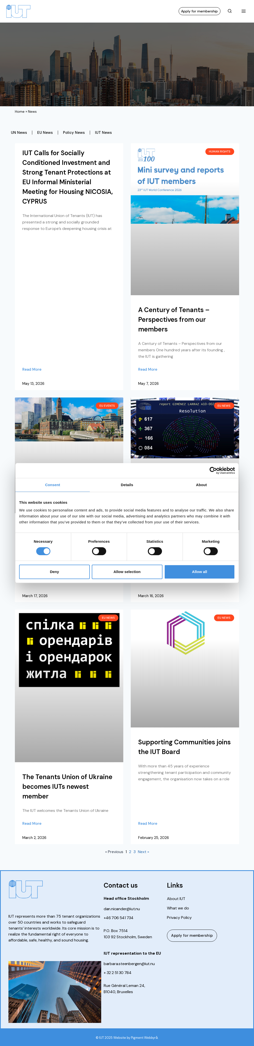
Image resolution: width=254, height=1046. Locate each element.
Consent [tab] (52, 485)
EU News (45, 132)
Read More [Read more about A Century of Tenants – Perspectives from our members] (147, 369)
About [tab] (201, 485)
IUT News (103, 132)
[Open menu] (243, 11)
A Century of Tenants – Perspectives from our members (174, 319)
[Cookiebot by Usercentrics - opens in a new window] (213, 470)
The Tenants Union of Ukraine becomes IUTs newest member (67, 786)
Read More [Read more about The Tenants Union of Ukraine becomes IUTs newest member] (31, 823)
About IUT (176, 899)
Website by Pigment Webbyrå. (136, 1038)
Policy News (74, 132)
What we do (178, 908)
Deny (54, 572)
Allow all (199, 572)
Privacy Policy (179, 918)
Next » (143, 851)
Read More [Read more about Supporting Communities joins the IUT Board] (147, 823)
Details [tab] (127, 485)
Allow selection (126, 572)
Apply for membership (199, 11)
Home (20, 111)
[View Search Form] (229, 11)
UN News (19, 132)
